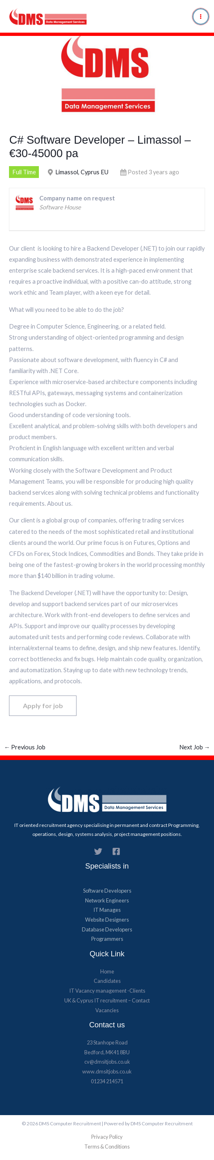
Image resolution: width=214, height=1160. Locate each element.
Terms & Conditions (107, 1146)
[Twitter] (98, 851)
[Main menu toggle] (200, 16)
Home (107, 971)
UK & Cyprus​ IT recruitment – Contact (107, 1000)
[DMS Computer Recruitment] (48, 16)
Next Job (194, 747)
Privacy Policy (107, 1136)
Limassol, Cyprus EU (81, 172)
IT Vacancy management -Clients (107, 990)
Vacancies (107, 1010)
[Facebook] (116, 851)
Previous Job (25, 747)
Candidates (107, 981)
